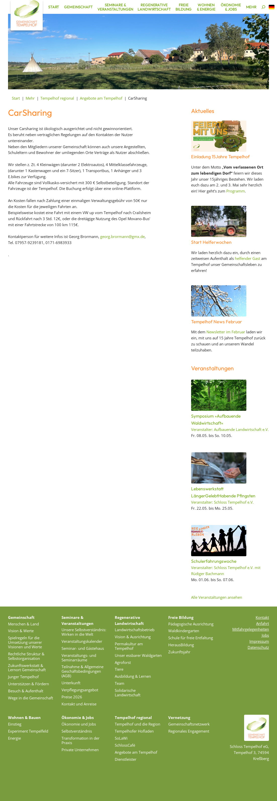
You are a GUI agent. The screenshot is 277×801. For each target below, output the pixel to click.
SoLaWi (121, 738)
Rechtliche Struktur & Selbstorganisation (26, 656)
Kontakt (262, 617)
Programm (235, 190)
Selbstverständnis (77, 731)
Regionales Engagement (188, 731)
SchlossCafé (125, 745)
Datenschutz (258, 647)
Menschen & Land (23, 623)
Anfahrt (262, 623)
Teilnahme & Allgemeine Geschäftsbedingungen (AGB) (82, 671)
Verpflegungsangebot (80, 689)
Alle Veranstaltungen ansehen (216, 597)
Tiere (119, 669)
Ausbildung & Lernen (133, 676)
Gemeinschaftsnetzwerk (189, 724)
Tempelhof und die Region (137, 724)
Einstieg (14, 724)
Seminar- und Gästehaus (83, 648)
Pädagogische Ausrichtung (190, 623)
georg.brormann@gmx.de (122, 236)
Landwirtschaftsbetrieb (134, 629)
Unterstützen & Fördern (28, 683)
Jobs (265, 635)
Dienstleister (125, 759)
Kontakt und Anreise (79, 703)
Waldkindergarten (183, 630)
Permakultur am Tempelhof (129, 646)
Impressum (259, 641)
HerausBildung (181, 644)
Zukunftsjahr (179, 651)
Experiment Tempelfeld (28, 731)
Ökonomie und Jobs (79, 724)
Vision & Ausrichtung (133, 636)
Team (119, 683)
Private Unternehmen (80, 749)
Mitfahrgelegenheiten (250, 629)
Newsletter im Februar (225, 331)
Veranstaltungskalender (82, 641)
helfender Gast (247, 258)
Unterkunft (71, 682)
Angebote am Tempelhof (136, 752)
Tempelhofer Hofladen (134, 731)
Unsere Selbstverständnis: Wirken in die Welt (84, 632)
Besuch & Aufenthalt (25, 690)
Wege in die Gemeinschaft (30, 697)
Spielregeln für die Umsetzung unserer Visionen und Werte (25, 642)
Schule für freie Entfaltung (190, 637)
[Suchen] (263, 7)
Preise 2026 (72, 696)
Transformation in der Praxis (80, 740)
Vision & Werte (21, 630)
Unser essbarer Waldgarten (138, 655)
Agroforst (123, 662)
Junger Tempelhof (23, 676)
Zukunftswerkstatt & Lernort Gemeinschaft (27, 667)
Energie (14, 738)
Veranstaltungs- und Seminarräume (79, 657)
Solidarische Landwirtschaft (127, 692)
